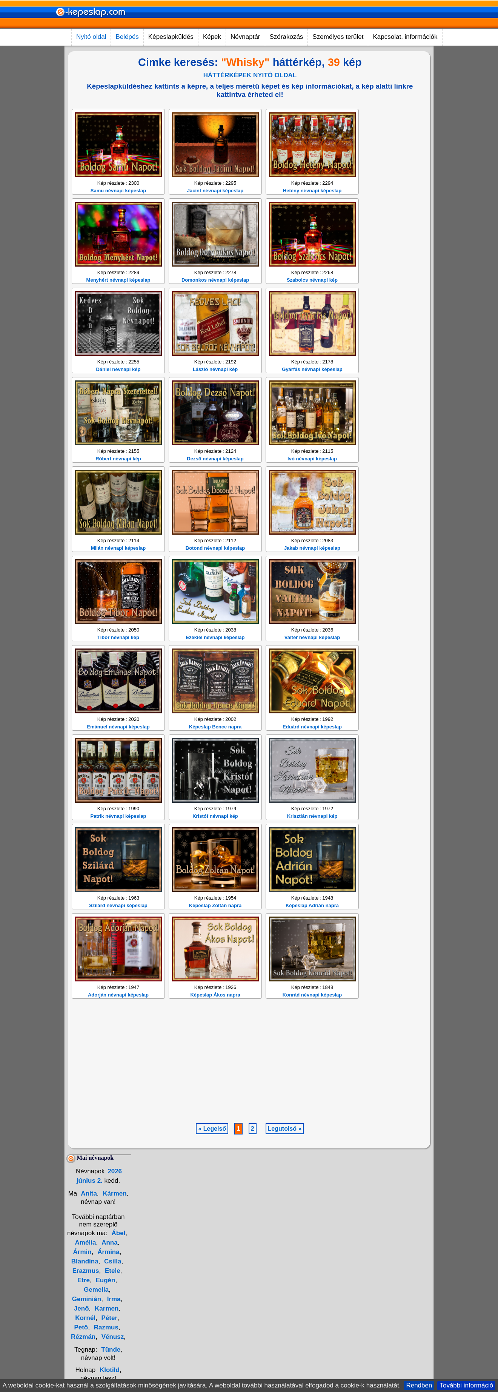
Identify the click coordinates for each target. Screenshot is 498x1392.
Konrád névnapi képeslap (312, 1104)
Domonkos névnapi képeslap (215, 389)
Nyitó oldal (91, 36)
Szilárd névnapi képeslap (118, 1015)
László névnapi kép (215, 478)
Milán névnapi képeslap (118, 657)
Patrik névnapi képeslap (118, 925)
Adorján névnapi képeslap (118, 1104)
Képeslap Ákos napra (215, 1104)
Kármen (114, 1302)
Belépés (126, 36)
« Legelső (212, 1238)
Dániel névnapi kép (118, 478)
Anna (109, 1351)
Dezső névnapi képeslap (215, 568)
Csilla (111, 1370)
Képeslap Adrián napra (312, 1015)
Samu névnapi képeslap (118, 300)
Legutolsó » (285, 1238)
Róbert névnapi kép (118, 568)
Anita (88, 1302)
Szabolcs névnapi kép (312, 389)
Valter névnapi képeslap (312, 747)
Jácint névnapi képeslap (215, 300)
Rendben (419, 1385)
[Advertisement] (213, 155)
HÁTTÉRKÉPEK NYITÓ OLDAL (250, 75)
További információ (466, 1385)
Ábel (118, 1342)
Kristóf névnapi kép (215, 925)
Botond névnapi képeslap (215, 657)
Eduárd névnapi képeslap (312, 836)
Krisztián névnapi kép (312, 925)
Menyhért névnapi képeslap (118, 389)
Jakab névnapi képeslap (312, 657)
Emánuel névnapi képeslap (118, 836)
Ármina (107, 1361)
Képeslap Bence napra (215, 836)
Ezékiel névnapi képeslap (215, 747)
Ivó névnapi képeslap (312, 568)
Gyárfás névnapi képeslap (312, 478)
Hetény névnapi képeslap (312, 300)
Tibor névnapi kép (118, 747)
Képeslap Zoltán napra (215, 1015)
